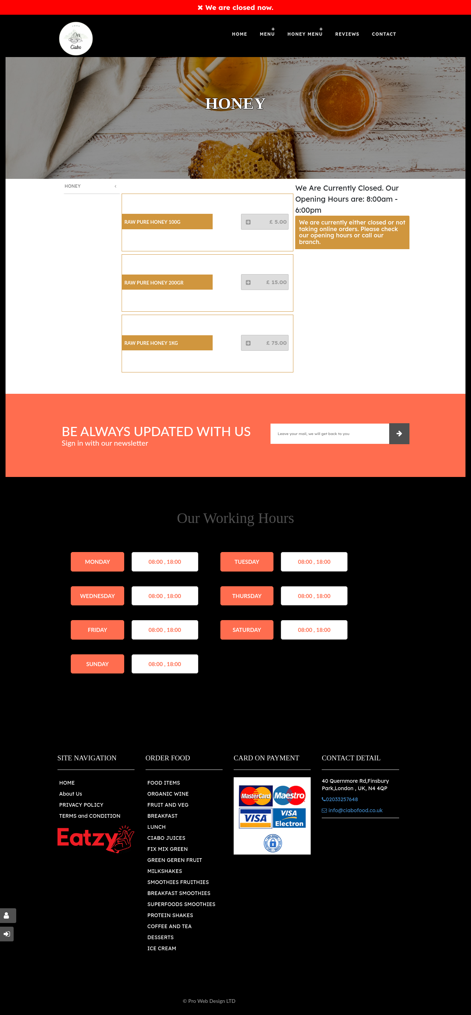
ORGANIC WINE (168, 794)
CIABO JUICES (166, 838)
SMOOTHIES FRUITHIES (178, 882)
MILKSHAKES (164, 871)
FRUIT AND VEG (168, 805)
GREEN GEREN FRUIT (174, 860)
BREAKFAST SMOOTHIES (178, 893)
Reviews (347, 34)
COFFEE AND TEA (169, 926)
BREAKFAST (162, 816)
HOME (67, 782)
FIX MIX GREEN (167, 849)
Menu (267, 34)
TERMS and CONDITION (90, 816)
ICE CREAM (161, 948)
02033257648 (340, 799)
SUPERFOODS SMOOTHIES (181, 904)
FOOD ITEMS (163, 782)
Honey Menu (305, 34)
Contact (384, 34)
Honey (72, 186)
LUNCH (156, 827)
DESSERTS (160, 937)
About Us (70, 794)
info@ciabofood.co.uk (352, 810)
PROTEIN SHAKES (170, 915)
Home (239, 34)
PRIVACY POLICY (81, 805)
